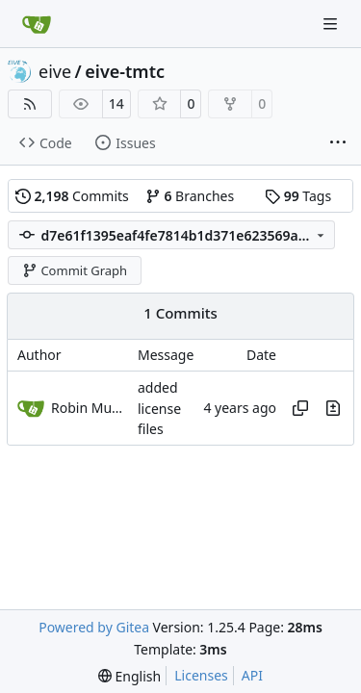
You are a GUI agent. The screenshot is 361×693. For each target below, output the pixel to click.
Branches (189, 196)
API (252, 675)
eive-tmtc (125, 71)
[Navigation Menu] (332, 23)
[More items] (337, 143)
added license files (159, 409)
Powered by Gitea (94, 627)
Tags (298, 196)
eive (55, 71)
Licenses (201, 675)
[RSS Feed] (30, 104)
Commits (72, 196)
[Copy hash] (300, 408)
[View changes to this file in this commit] (333, 408)
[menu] (129, 676)
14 (116, 103)
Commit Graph (74, 270)
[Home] (37, 24)
